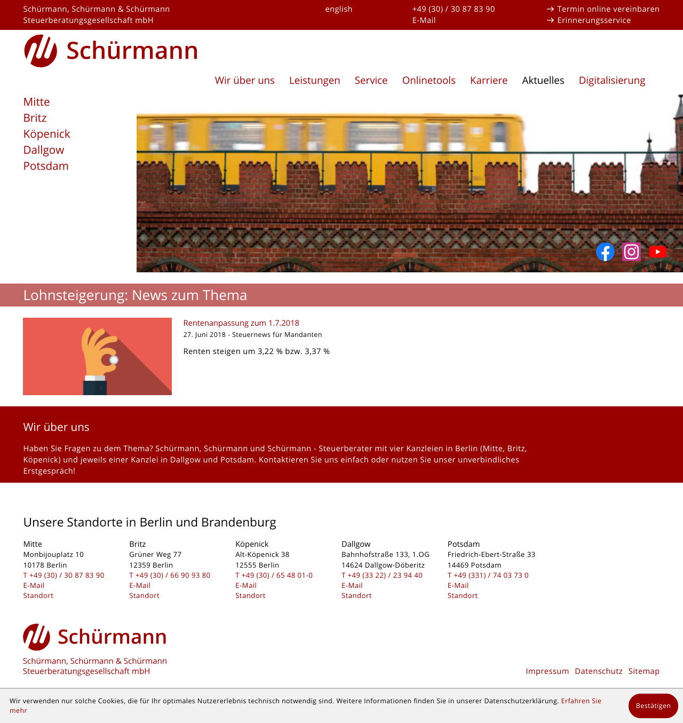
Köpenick (46, 134)
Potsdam (46, 166)
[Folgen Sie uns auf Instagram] (631, 251)
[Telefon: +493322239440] (385, 575)
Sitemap (644, 671)
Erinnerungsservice (594, 20)
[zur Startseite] (111, 49)
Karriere (488, 80)
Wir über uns (245, 80)
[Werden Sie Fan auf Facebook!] (605, 251)
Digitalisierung (612, 80)
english (339, 9)
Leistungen (314, 80)
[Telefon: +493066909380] (173, 575)
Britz (34, 118)
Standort (38, 595)
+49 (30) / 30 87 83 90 (453, 9)
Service (371, 80)
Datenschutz (599, 671)
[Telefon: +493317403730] (491, 575)
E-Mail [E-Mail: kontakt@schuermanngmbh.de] (33, 585)
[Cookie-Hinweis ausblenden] (653, 706)
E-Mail (424, 20)
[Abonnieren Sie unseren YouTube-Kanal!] (657, 251)
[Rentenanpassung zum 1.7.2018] (341, 356)
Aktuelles (543, 80)
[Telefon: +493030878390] (67, 575)
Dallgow (43, 150)
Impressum (547, 671)
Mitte (36, 102)
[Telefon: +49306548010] (277, 575)
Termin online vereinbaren (609, 9)
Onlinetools (429, 80)
